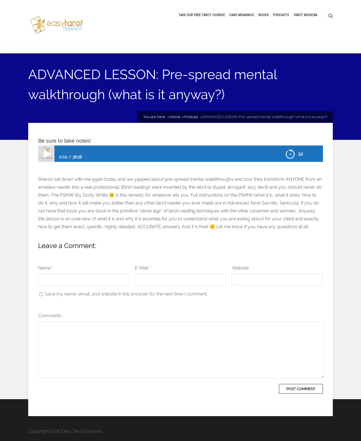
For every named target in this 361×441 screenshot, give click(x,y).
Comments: (50, 315)
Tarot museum (305, 15)
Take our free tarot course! (202, 15)
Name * (45, 268)
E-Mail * (143, 268)
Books (263, 15)
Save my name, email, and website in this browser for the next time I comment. (126, 294)
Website (240, 268)
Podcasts (281, 15)
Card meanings (241, 15)
